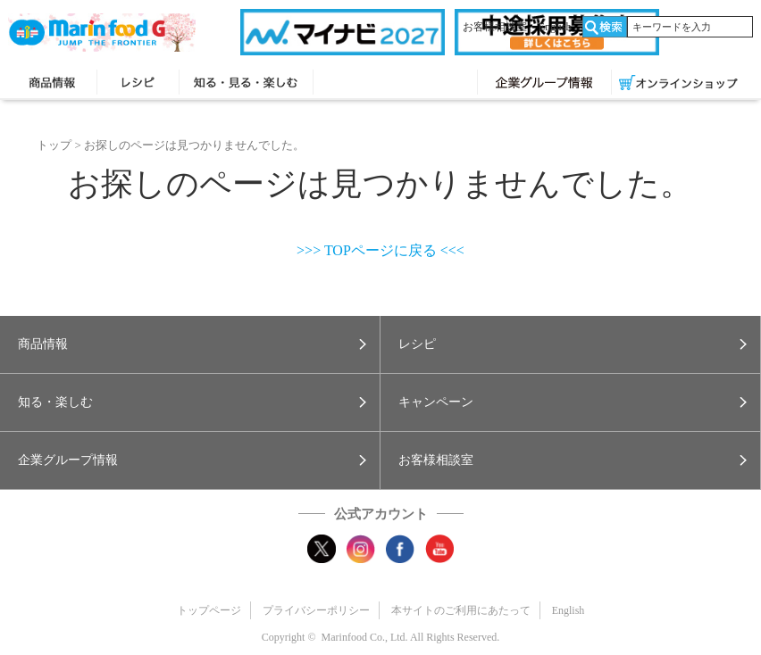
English (555, 27)
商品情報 (52, 84)
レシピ (138, 84)
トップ (54, 145)
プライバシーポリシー (316, 610)
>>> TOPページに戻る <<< (380, 250)
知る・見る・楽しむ (246, 84)
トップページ (209, 610)
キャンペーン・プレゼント (395, 84)
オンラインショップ (679, 84)
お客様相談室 (495, 27)
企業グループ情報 (544, 84)
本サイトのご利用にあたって (461, 610)
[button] (190, 344)
